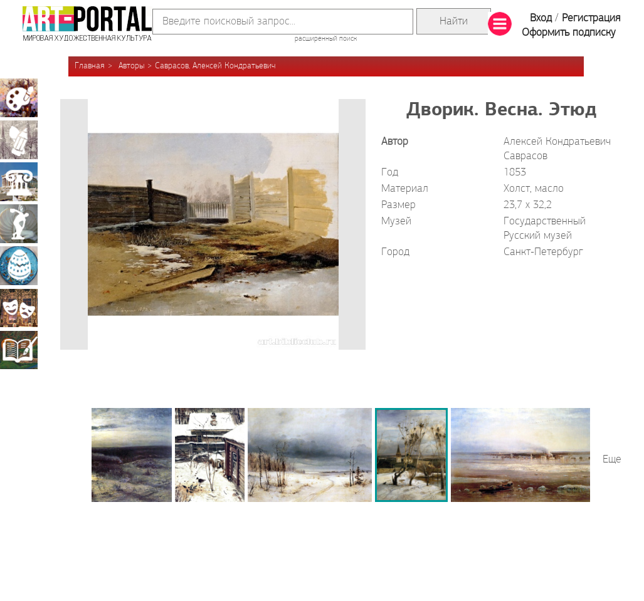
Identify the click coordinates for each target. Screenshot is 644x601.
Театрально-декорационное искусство (19, 307)
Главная (90, 66)
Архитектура (19, 181)
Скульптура (19, 223)
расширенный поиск (326, 39)
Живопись (19, 97)
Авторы (131, 66)
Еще (612, 460)
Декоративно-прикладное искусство (19, 265)
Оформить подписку (569, 33)
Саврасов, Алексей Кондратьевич (215, 66)
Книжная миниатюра (19, 349)
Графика (19, 139)
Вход (541, 18)
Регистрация (591, 18)
